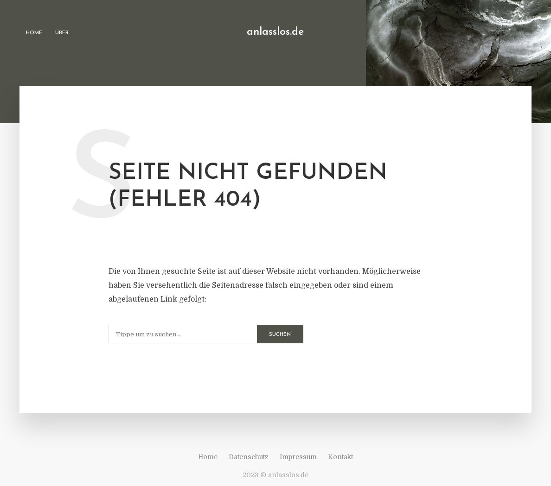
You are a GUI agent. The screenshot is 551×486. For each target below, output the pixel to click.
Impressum (298, 457)
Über (62, 33)
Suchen (280, 334)
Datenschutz (249, 457)
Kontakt (340, 457)
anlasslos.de (275, 32)
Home (34, 33)
